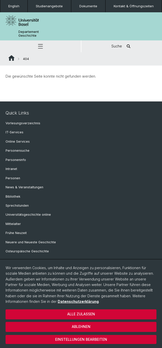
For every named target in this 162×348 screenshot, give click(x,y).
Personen (13, 178)
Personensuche (17, 150)
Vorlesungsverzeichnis (23, 123)
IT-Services (14, 132)
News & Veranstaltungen (24, 187)
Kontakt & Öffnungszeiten (134, 6)
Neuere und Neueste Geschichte (31, 242)
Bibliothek (13, 196)
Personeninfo (16, 160)
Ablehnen (81, 326)
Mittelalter (13, 224)
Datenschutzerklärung (78, 301)
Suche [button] (121, 46)
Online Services (18, 141)
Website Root (11, 58)
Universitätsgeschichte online (28, 214)
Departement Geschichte (28, 33)
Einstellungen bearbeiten (81, 339)
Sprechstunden (17, 205)
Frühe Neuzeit (16, 233)
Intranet (11, 169)
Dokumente (88, 6)
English (13, 6)
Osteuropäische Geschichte (27, 251)
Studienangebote (49, 6)
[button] (40, 46)
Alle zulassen (81, 314)
